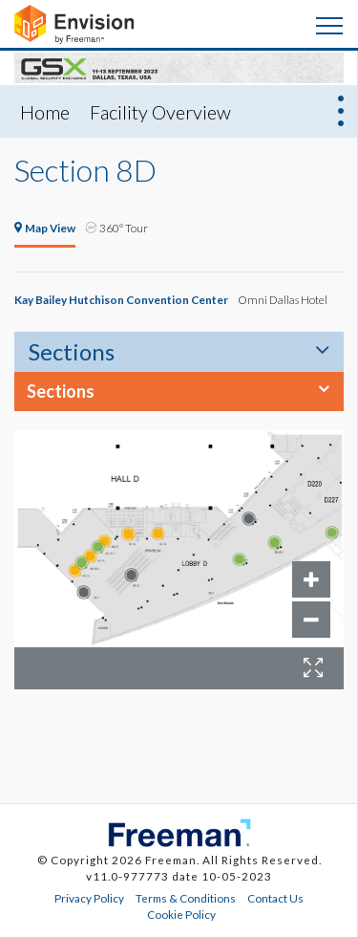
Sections (72, 351)
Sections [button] (61, 391)
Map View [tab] (44, 227)
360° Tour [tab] (116, 227)
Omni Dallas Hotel (282, 299)
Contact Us (275, 897)
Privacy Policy (89, 897)
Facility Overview (160, 111)
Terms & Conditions (186, 897)
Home (45, 111)
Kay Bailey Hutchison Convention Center (121, 299)
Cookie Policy (181, 914)
